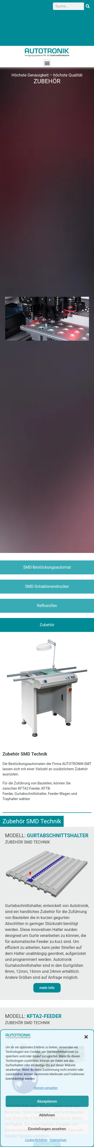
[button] (85, 1036)
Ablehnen (47, 1115)
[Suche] (87, 6)
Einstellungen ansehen (47, 1129)
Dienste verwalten (46, 1088)
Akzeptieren (47, 1101)
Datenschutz (58, 1140)
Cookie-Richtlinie (36, 1140)
